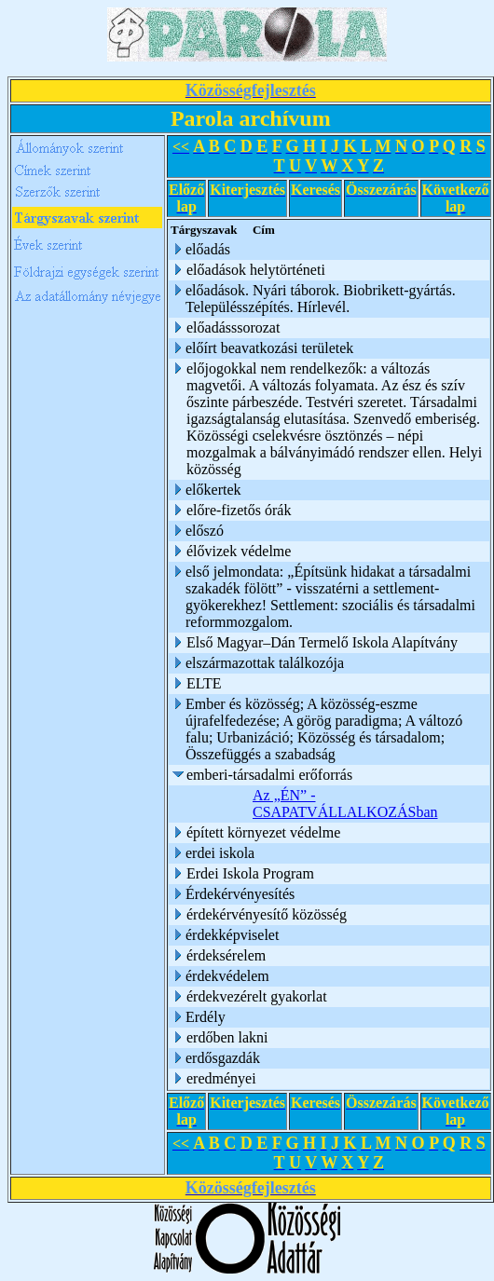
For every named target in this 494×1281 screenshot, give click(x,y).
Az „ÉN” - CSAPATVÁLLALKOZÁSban (345, 803)
